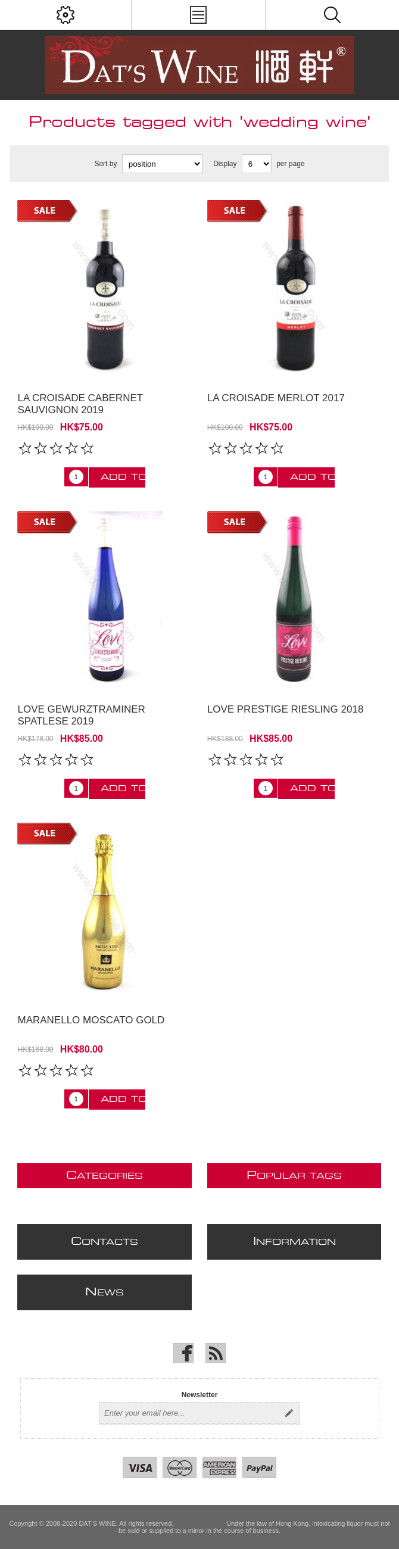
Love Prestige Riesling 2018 (285, 709)
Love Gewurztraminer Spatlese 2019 (81, 715)
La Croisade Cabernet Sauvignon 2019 (79, 404)
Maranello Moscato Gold (90, 1020)
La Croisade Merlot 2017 (276, 398)
